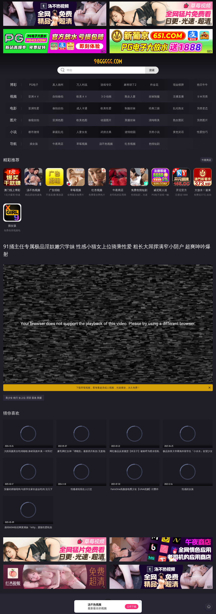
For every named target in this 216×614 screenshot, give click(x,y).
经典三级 (154, 108)
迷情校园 (130, 132)
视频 (13, 96)
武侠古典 (106, 132)
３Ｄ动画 (106, 96)
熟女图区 (178, 120)
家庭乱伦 (57, 132)
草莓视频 (81, 144)
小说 (13, 132)
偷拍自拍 (57, 108)
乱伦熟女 (178, 108)
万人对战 (81, 84)
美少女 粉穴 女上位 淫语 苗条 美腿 (24, 397)
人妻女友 (81, 132)
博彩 (13, 84)
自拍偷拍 (57, 96)
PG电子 (33, 84)
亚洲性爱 (33, 108)
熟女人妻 (130, 96)
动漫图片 (106, 120)
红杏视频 (130, 144)
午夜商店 (57, 144)
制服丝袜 (130, 108)
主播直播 (178, 96)
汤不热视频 (106, 144)
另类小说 (154, 132)
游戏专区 (106, 84)
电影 (13, 108)
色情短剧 (154, 144)
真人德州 (57, 84)
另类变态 (202, 108)
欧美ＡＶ (81, 96)
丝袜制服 (154, 96)
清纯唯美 (154, 120)
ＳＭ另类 (202, 96)
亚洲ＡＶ (33, 96)
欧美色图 (81, 120)
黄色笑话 (178, 132)
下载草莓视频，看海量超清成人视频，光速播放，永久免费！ (143, 388)
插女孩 (34, 144)
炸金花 (154, 84)
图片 (13, 120)
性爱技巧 (202, 132)
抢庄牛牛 (202, 84)
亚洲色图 (57, 120)
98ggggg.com (108, 61)
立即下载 (131, 606)
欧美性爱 (106, 108)
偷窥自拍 (33, 120)
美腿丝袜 (130, 120)
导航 (13, 143)
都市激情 (33, 132)
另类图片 (202, 120)
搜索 (152, 70)
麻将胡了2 (130, 84)
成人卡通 (81, 108)
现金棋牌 (178, 84)
